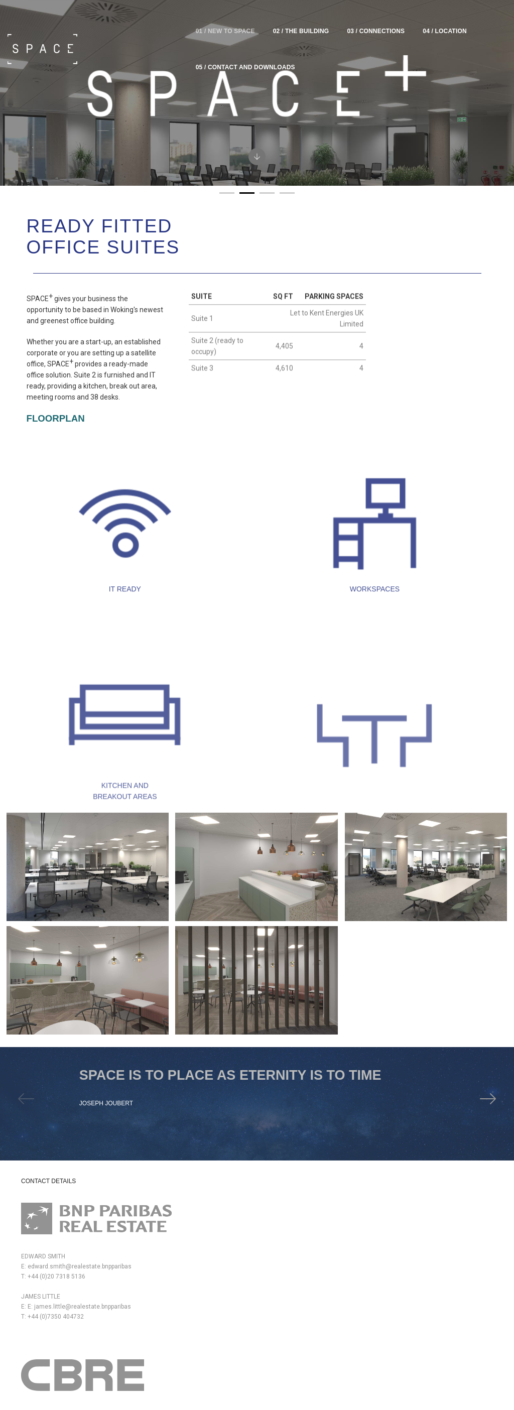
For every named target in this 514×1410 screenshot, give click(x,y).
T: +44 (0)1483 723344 (296, 1209)
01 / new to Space (147, 20)
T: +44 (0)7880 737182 (174, 1209)
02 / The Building (223, 20)
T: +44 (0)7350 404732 (52, 1272)
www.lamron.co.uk (412, 1308)
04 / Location (367, 20)
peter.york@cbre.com (179, 1199)
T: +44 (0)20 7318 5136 (53, 1222)
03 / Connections (298, 20)
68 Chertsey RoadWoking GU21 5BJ (138, 1323)
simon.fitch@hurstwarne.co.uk (313, 1199)
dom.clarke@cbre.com (181, 1239)
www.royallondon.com (417, 1212)
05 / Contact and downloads (456, 20)
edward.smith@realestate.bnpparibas (73, 1212)
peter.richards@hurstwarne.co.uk (317, 1239)
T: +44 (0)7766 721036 (174, 1249)
